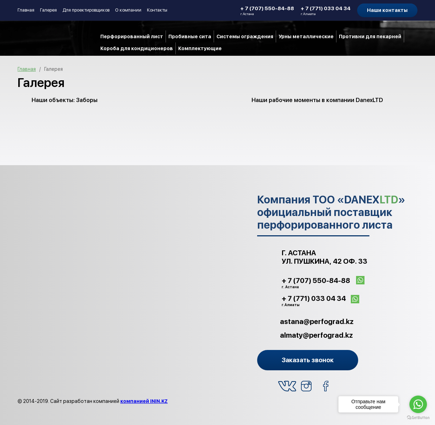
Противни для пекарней (370, 36)
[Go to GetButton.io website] (418, 418)
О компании (128, 10)
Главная (26, 10)
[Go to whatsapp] (418, 404)
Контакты (157, 10)
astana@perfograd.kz (317, 321)
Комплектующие (200, 48)
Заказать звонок (308, 360)
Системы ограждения (244, 36)
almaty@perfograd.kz (316, 335)
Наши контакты (387, 10)
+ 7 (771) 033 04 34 (325, 10)
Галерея (48, 10)
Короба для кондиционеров (136, 48)
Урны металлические (306, 36)
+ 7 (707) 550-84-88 (267, 10)
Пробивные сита (189, 36)
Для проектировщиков (85, 10)
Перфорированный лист (131, 36)
